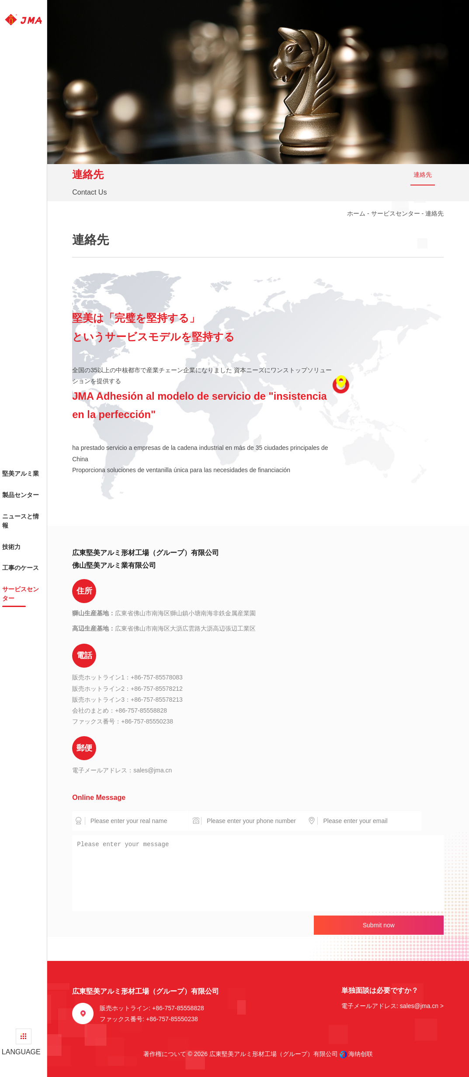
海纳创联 (360, 1053)
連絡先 (422, 174)
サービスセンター (395, 213)
